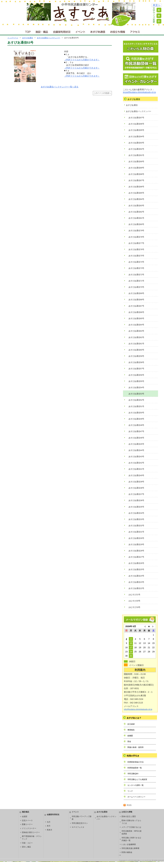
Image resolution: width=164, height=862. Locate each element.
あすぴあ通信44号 (136, 450)
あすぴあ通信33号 (136, 519)
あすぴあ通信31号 (136, 532)
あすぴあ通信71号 (136, 281)
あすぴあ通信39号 (136, 482)
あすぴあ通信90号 (136, 161)
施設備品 (25, 812)
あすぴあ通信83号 (136, 205)
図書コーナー (27, 824)
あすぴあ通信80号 (136, 224)
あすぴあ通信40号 (136, 475)
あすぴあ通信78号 (136, 237)
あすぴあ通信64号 (136, 325)
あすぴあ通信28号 (136, 551)
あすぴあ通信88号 (136, 174)
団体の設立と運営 (129, 816)
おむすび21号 (134, 594)
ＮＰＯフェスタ (78, 827)
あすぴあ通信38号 (136, 488)
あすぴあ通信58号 (136, 362)
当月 (48, 822)
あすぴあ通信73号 (136, 268)
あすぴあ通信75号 (136, 256)
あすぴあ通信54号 (136, 387)
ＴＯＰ (27, 31)
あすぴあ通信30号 (136, 538)
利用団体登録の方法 (135, 762)
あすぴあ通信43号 (136, 456)
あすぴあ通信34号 (136, 513)
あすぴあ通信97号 (136, 117)
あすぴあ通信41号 (136, 469)
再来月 (49, 830)
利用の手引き (133, 756)
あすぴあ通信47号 (136, 431)
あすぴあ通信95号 (136, 130)
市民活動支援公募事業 (130, 848)
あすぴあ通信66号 (136, 312)
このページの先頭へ (102, 93)
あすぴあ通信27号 (136, 557)
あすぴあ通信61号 (136, 343)
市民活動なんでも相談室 (137, 779)
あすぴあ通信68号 (136, 299)
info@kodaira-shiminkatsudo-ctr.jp (138, 709)
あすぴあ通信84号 (136, 199)
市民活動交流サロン (80, 823)
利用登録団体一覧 (134, 768)
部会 (129, 741)
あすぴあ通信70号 (136, 287)
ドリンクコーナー (29, 828)
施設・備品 (42, 31)
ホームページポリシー (136, 797)
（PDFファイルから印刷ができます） (82, 59)
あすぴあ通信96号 (136, 124)
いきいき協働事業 (129, 844)
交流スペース (27, 820)
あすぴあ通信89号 (136, 168)
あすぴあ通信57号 (136, 368)
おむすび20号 (134, 601)
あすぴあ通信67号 (136, 306)
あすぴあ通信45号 (136, 444)
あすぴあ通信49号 (136, 419)
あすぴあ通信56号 (136, 375)
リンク (130, 791)
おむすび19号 (134, 607)
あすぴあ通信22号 (136, 588)
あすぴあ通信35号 (136, 507)
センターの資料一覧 (135, 785)
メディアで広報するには (131, 827)
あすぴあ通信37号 (136, 494)
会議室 (24, 816)
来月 (48, 826)
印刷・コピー (27, 843)
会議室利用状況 (62, 31)
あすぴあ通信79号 (136, 230)
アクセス (135, 31)
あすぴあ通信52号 (136, 400)
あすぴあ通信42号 (136, 463)
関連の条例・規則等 (135, 747)
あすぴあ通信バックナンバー (48, 38)
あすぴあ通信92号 (136, 149)
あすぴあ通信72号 (136, 274)
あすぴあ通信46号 (136, 438)
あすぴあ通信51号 (136, 406)
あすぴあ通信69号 (136, 293)
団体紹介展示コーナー (31, 832)
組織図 (130, 736)
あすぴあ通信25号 (136, 569)
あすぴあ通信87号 (136, 180)
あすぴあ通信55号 (136, 381)
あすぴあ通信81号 (136, 218)
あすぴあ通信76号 (136, 249)
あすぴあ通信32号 (136, 525)
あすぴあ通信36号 (136, 500)
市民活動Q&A (132, 774)
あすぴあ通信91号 (136, 155)
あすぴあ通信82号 (136, 212)
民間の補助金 (127, 852)
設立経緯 (131, 724)
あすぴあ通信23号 (136, 582)
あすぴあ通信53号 (136, 394)
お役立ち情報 (117, 31)
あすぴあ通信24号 (136, 576)
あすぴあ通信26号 (136, 563)
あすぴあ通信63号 (136, 331)
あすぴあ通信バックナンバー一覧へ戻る (59, 87)
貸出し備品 (26, 847)
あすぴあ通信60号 (136, 350)
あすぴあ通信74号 (136, 262)
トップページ (12, 38)
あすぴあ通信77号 (136, 243)
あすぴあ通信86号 (136, 187)
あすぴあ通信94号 (136, 136)
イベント (80, 31)
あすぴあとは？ (134, 718)
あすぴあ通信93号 (136, 143)
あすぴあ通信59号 (136, 356)
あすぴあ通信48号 (136, 425)
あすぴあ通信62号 (136, 337)
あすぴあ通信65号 (136, 318)
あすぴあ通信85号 (136, 193)
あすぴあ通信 (98, 31)
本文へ (156, 5)
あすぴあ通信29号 (136, 544)
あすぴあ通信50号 (136, 413)
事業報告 (131, 730)
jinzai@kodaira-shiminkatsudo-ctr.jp (139, 92)
